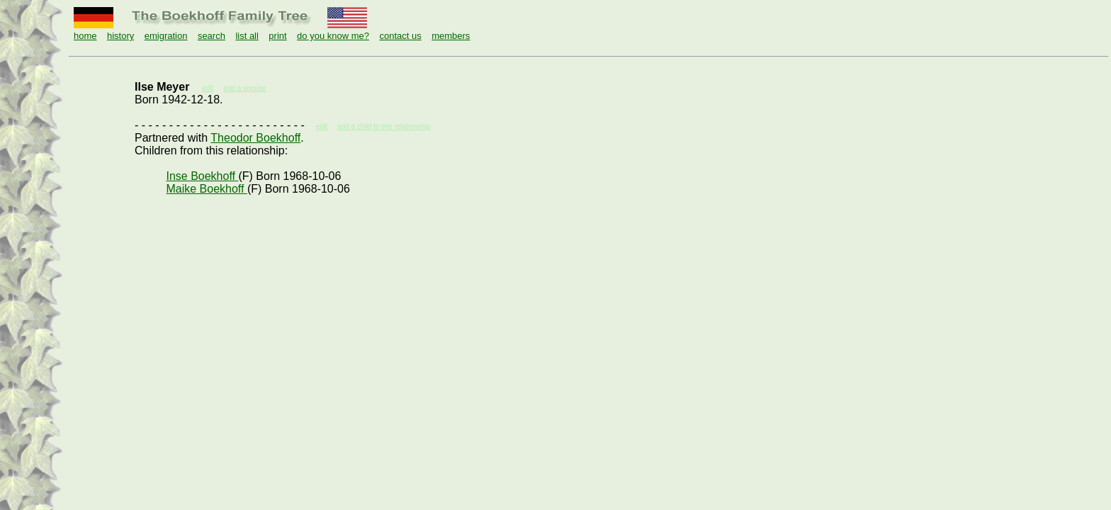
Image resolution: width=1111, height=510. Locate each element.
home (85, 35)
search (211, 35)
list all (247, 35)
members (451, 35)
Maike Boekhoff (206, 189)
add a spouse (244, 88)
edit (321, 126)
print (277, 35)
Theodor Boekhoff (255, 138)
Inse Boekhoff (202, 176)
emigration (166, 35)
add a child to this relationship (384, 126)
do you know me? (333, 35)
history (120, 35)
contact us (400, 35)
